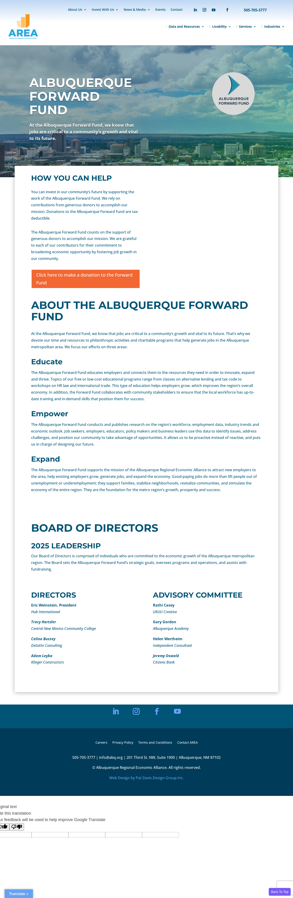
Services (244, 26)
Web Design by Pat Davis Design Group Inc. (146, 777)
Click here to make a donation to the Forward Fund (84, 279)
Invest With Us (103, 10)
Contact (176, 10)
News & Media (135, 10)
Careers (101, 743)
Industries (270, 26)
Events (160, 10)
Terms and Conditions (155, 743)
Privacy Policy (122, 743)
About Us (75, 10)
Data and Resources (183, 26)
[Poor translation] (16, 827)
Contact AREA (187, 743)
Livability (218, 26)
